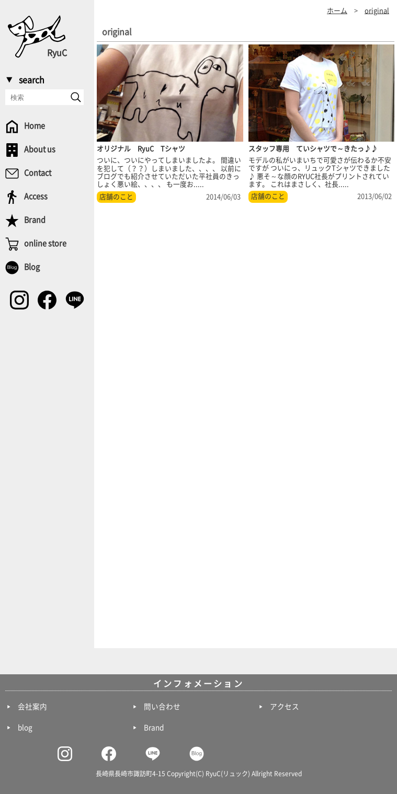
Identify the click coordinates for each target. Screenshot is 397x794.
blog (25, 727)
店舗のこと (116, 196)
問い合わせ (162, 706)
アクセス (284, 706)
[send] (76, 97)
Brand (154, 727)
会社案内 (32, 706)
